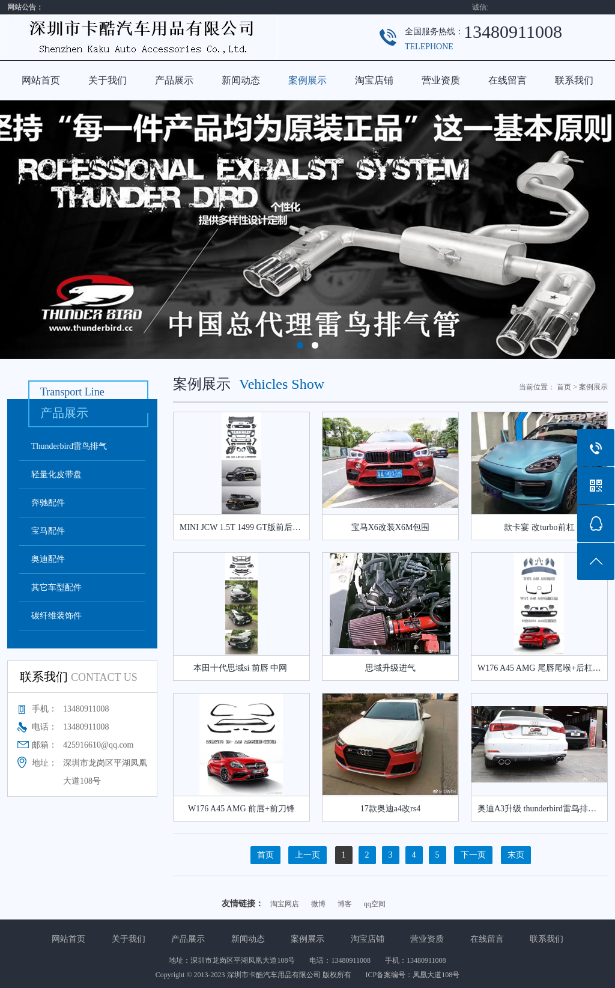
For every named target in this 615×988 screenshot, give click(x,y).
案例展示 (307, 80)
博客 (345, 904)
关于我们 (107, 80)
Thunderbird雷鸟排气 (69, 446)
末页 (515, 854)
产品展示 (174, 80)
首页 (564, 387)
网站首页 (41, 80)
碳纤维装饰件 (56, 615)
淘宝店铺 (374, 80)
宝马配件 (48, 530)
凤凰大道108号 (436, 975)
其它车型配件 (56, 587)
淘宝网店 (284, 904)
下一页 (473, 854)
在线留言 (507, 80)
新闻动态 (241, 80)
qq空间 (375, 904)
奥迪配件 (48, 559)
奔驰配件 (48, 502)
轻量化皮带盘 (56, 474)
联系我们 (574, 80)
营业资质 (441, 80)
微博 (318, 904)
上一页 (307, 854)
